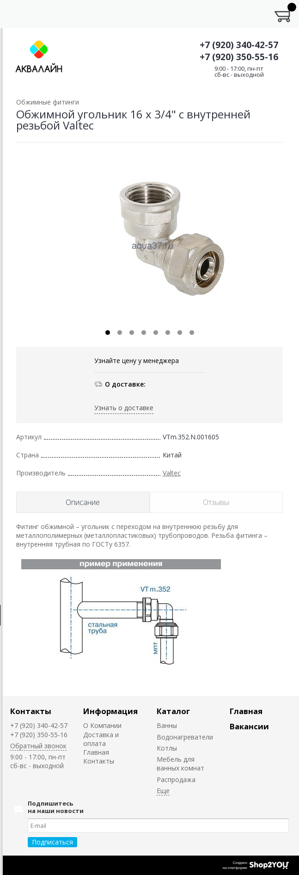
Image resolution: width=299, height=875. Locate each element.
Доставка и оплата (101, 739)
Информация (110, 711)
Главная (96, 752)
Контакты (30, 711)
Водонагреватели (185, 737)
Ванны (167, 725)
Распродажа (176, 779)
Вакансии (249, 726)
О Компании (102, 725)
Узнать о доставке (123, 407)
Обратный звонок (38, 745)
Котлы (167, 748)
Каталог (173, 711)
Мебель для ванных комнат (180, 763)
